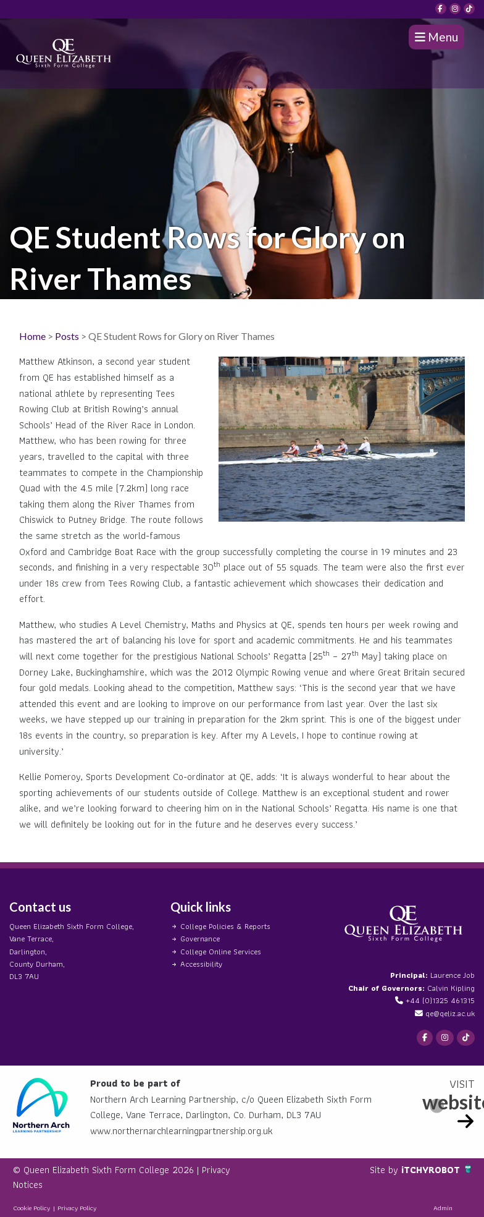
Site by (383, 1169)
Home (32, 336)
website (448, 1102)
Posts (67, 336)
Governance (200, 938)
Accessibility (201, 963)
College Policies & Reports (225, 926)
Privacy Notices (44, 1184)
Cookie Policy (31, 1207)
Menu (436, 37)
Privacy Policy (76, 1207)
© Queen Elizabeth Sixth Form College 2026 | (107, 1169)
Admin (443, 1207)
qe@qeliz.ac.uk (450, 1013)
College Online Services (220, 951)
